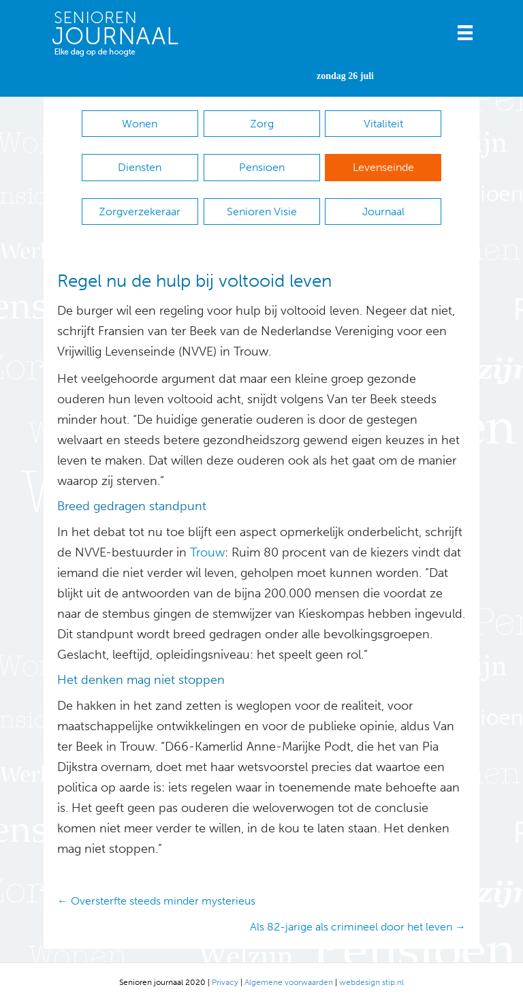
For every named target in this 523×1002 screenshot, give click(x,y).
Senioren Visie (262, 211)
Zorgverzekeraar (139, 211)
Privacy (225, 982)
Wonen (139, 123)
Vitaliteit (383, 123)
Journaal (383, 211)
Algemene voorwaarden (288, 982)
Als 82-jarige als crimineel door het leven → (358, 926)
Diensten (139, 167)
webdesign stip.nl (371, 982)
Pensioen (262, 167)
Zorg (262, 123)
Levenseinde (383, 167)
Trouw (206, 552)
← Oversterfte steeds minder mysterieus (156, 900)
